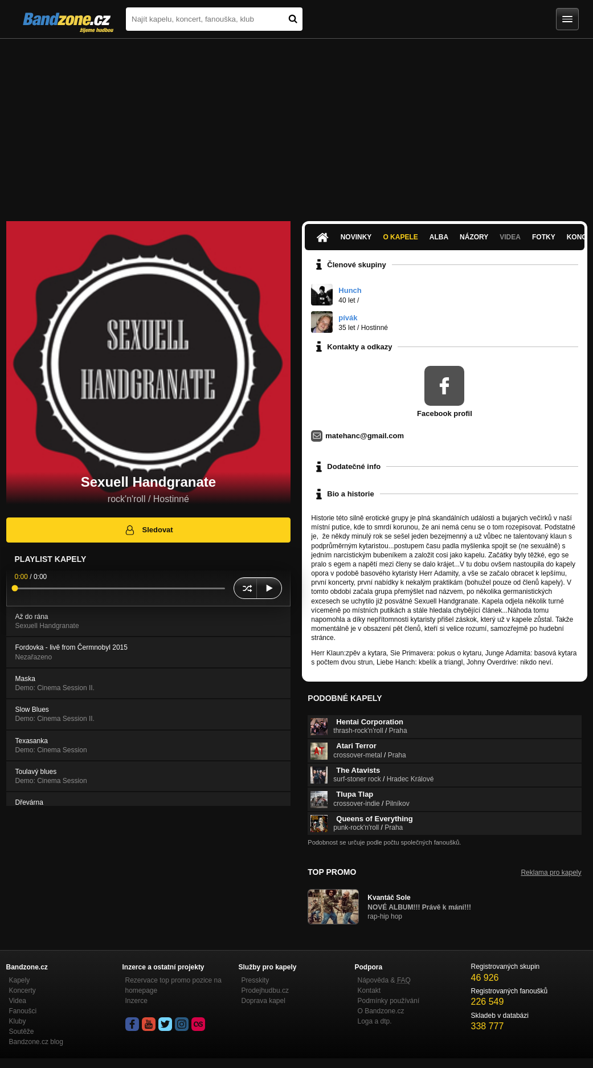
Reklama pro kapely (551, 873)
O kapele (400, 237)
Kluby (17, 1021)
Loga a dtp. (375, 1021)
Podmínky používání (389, 1001)
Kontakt (369, 990)
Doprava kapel (263, 1001)
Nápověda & (384, 980)
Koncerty (22, 990)
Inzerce (136, 1001)
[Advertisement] (296, 124)
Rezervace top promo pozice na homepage (173, 985)
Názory (474, 237)
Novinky (356, 237)
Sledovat (148, 530)
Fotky (543, 237)
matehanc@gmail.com (364, 435)
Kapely (19, 980)
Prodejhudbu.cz (265, 990)
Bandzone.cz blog (36, 1042)
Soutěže (21, 1032)
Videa (510, 237)
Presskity (255, 980)
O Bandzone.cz (381, 1011)
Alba (439, 237)
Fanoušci (23, 1011)
